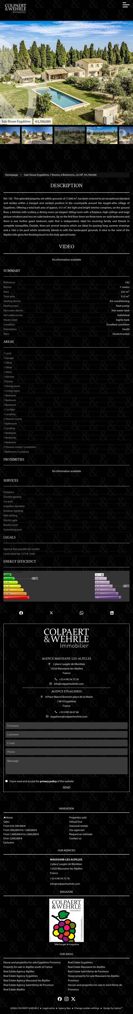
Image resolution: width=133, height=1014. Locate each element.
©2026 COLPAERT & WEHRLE (24, 1008)
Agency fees (64, 1008)
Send (66, 787)
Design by (113, 1008)
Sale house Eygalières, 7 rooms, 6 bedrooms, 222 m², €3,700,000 (60, 174)
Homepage (11, 174)
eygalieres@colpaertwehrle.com (68, 716)
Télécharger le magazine (66, 922)
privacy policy (48, 781)
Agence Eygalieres (66, 691)
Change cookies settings (86, 1008)
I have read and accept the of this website (41, 781)
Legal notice (48, 1008)
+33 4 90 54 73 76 (69, 679)
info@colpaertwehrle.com (69, 683)
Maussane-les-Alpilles (66, 859)
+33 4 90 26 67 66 (69, 712)
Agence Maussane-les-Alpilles (66, 659)
